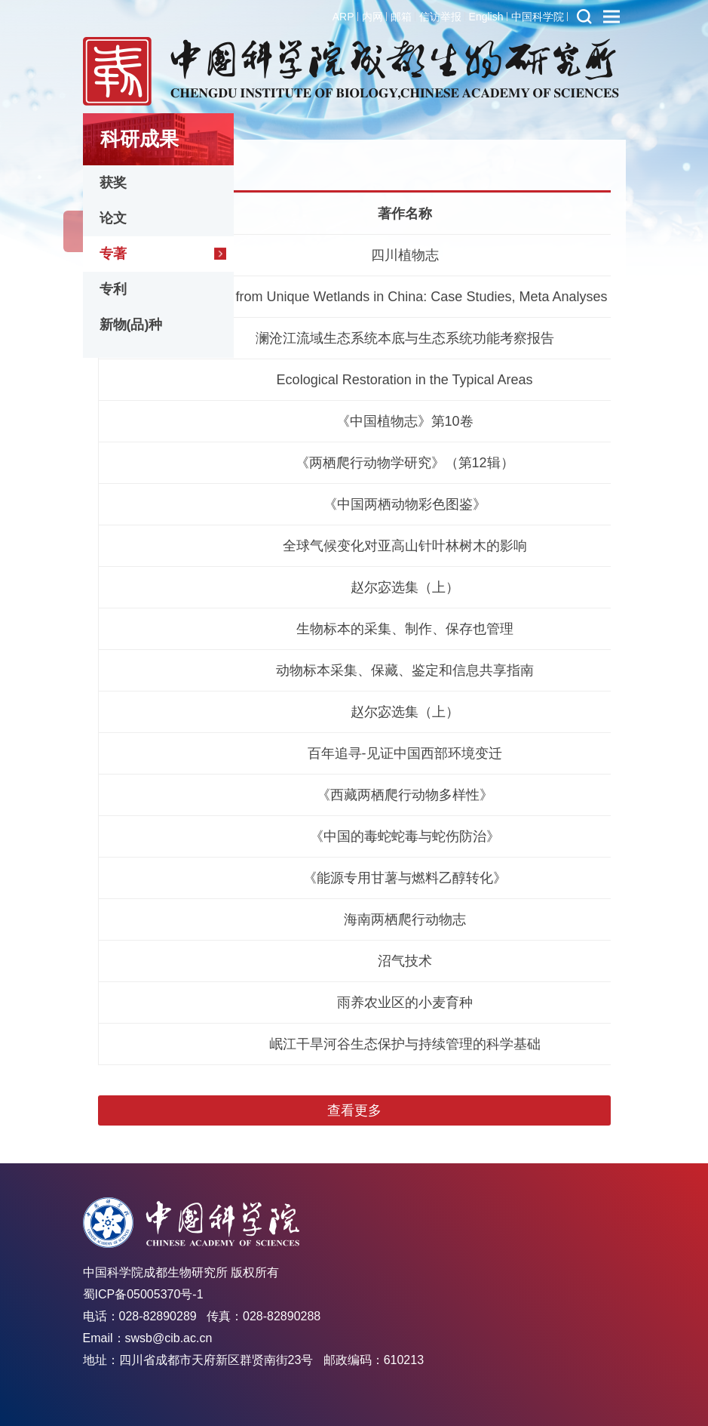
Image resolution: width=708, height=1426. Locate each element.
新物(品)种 (131, 324)
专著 (113, 253)
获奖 (113, 182)
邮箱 (401, 17)
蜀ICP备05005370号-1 (143, 1294)
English (486, 17)
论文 (113, 218)
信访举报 (440, 17)
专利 (113, 289)
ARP (343, 17)
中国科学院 (537, 17)
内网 (372, 17)
